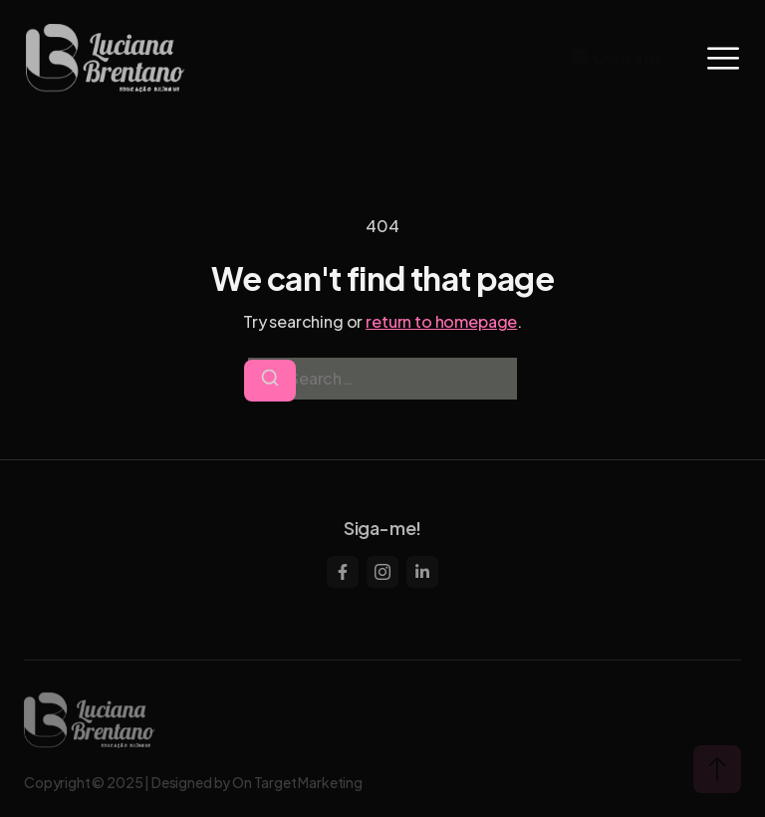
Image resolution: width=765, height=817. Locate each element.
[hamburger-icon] (722, 58)
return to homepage (441, 321)
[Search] (270, 381)
